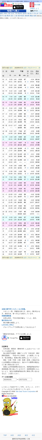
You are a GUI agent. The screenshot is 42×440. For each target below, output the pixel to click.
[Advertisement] (21, 44)
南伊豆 (20, 13)
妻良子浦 (26, 13)
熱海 (35, 16)
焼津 (19, 16)
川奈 (8, 13)
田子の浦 (3, 16)
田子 (31, 13)
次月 (25, 68)
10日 (12, 435)
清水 (12, 16)
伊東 (5, 13)
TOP (5, 435)
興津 (8, 16)
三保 (15, 16)
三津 (40, 13)
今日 (33, 435)
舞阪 (31, 16)
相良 (22, 16)
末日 (26, 435)
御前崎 (27, 16)
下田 (16, 13)
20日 (19, 435)
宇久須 (35, 13)
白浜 (12, 13)
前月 (11, 68)
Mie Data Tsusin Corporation (26, 391)
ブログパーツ (32, 68)
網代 (1, 13)
